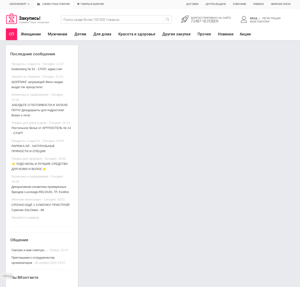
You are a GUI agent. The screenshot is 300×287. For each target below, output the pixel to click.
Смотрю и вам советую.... (29, 250)
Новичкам (239, 4)
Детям (80, 34)
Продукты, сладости (25, 64)
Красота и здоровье (136, 34)
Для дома (102, 34)
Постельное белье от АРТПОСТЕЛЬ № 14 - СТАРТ (41, 130)
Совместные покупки (53, 4)
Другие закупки (176, 34)
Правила (258, 4)
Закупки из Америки (25, 76)
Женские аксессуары (26, 199)
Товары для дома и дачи (28, 123)
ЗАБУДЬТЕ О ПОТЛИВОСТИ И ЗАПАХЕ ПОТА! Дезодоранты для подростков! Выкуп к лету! (39, 110)
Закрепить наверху (25, 217)
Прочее (204, 34)
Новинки (225, 34)
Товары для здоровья (26, 158)
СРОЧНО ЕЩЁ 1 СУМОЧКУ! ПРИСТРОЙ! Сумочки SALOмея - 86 (40, 207)
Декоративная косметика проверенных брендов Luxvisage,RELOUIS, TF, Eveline (40, 189)
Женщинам (31, 34)
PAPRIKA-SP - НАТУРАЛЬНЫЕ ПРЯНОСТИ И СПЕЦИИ (33, 148)
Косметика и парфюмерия (29, 94)
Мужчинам (57, 34)
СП (11, 34)
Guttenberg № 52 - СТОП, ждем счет (36, 69)
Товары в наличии (90, 4)
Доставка (192, 4)
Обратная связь (281, 4)
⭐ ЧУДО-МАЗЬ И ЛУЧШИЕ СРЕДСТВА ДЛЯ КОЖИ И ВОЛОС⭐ (39, 166)
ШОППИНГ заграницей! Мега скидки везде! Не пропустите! (37, 84)
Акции (245, 34)
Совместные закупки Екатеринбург (27, 22)
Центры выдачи (216, 4)
